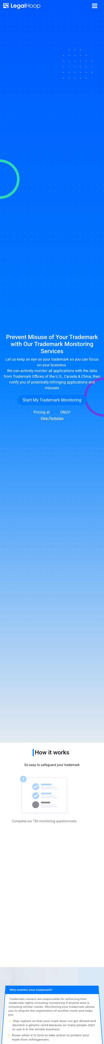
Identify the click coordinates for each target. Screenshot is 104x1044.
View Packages (52, 418)
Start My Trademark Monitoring (52, 399)
